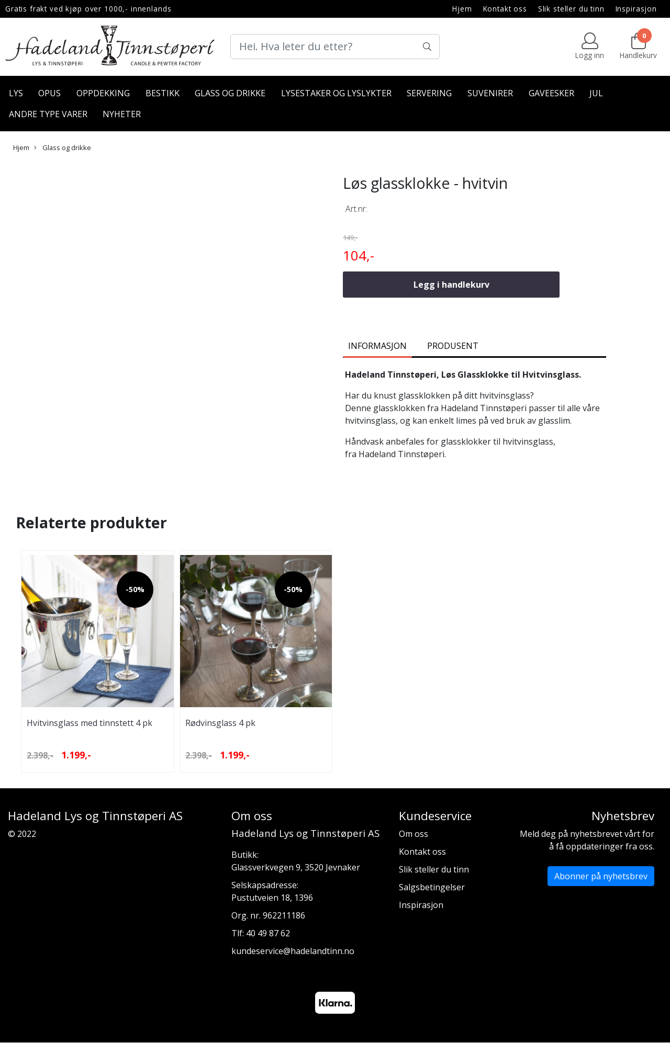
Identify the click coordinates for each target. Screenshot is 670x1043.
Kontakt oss (505, 9)
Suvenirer (490, 93)
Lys (16, 93)
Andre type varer (48, 114)
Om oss (413, 834)
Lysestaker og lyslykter (336, 93)
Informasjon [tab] (377, 346)
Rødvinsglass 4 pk (220, 723)
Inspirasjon (636, 9)
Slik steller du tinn (571, 9)
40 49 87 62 (268, 933)
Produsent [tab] (452, 346)
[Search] (335, 46)
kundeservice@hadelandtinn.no (292, 951)
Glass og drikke (230, 93)
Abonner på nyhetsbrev (600, 876)
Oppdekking (103, 93)
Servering (429, 93)
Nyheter (122, 114)
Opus (49, 93)
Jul (596, 93)
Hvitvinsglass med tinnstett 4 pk (89, 723)
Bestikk (163, 93)
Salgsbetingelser (432, 887)
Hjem (462, 9)
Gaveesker (551, 93)
